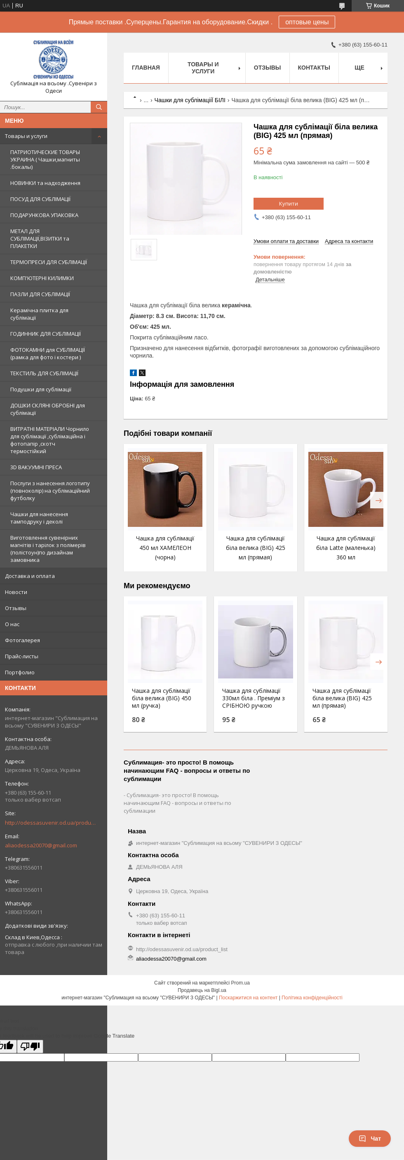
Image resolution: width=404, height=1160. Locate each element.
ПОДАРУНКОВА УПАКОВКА (44, 215)
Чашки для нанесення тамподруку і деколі (39, 517)
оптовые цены (307, 22)
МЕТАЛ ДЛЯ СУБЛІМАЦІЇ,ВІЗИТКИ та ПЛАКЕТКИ (39, 238)
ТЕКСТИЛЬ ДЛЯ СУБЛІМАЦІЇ (44, 373)
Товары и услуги (26, 136)
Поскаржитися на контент (248, 998)
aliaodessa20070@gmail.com (41, 845)
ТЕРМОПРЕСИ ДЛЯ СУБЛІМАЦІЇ (48, 262)
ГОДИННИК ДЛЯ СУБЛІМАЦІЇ (45, 333)
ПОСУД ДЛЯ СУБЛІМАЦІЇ (40, 199)
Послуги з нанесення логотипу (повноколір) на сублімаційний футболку (50, 490)
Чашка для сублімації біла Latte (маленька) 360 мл (346, 547)
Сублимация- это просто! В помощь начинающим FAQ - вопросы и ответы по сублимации (177, 802)
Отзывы (15, 608)
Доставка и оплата (30, 576)
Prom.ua (240, 983)
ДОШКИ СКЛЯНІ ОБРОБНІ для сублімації (47, 409)
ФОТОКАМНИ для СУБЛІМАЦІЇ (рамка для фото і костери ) (47, 353)
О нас (12, 624)
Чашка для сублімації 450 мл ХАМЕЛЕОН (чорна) (165, 547)
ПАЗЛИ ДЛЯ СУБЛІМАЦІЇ (40, 294)
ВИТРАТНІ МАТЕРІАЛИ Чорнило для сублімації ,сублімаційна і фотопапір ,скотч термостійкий (49, 440)
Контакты (314, 67)
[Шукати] (99, 107)
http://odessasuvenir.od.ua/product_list (50, 822)
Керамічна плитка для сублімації (39, 313)
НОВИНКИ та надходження (45, 183)
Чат (370, 1138)
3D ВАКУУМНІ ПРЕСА (36, 467)
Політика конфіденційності (312, 998)
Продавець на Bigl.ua (202, 990)
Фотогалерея (22, 640)
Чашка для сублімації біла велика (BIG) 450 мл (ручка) (161, 698)
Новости (16, 592)
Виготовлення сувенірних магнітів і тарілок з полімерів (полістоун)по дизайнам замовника (48, 549)
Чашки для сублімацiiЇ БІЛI (190, 100)
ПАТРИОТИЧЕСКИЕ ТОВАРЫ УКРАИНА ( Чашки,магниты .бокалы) (45, 159)
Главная (146, 67)
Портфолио (20, 672)
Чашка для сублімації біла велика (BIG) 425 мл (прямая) (255, 547)
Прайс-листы (21, 656)
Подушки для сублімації (40, 389)
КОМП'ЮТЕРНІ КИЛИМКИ (42, 278)
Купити (288, 203)
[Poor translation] (30, 1046)
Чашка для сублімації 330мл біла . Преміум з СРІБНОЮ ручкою (253, 698)
